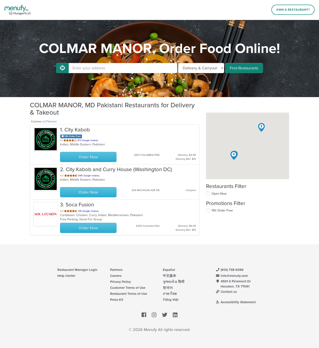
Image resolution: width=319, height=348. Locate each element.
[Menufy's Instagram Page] (154, 315)
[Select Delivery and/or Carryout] (201, 68)
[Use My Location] (62, 68)
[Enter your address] (123, 68)
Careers (115, 276)
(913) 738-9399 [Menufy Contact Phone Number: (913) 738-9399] (229, 270)
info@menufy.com (232, 276)
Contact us (226, 292)
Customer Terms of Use (127, 288)
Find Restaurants (244, 68)
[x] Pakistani (50, 121)
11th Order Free (222, 210)
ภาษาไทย (170, 294)
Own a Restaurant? (293, 10)
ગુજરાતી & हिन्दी (173, 282)
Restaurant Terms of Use (128, 294)
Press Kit (116, 300)
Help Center (66, 276)
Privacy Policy (120, 282)
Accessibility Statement (236, 302)
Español (169, 270)
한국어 (168, 288)
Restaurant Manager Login (77, 270)
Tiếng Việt (170, 300)
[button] (261, 127)
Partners (116, 270)
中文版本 (169, 276)
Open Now (219, 194)
